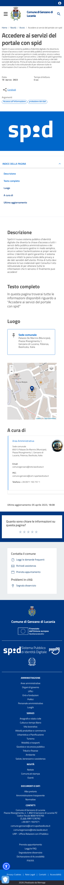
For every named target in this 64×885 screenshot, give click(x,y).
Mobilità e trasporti (30, 742)
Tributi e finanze (30, 750)
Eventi (31, 777)
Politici (30, 699)
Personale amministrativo (30, 703)
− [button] (12, 371)
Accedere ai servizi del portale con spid (45, 27)
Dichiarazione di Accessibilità (30, 856)
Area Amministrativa (23, 441)
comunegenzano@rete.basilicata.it (30, 830)
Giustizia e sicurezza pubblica (31, 746)
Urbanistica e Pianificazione (30, 734)
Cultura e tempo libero (30, 722)
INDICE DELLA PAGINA (14, 164)
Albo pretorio (30, 791)
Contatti (30, 805)
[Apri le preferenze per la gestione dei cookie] (5, 879)
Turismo (30, 738)
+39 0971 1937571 (30, 822)
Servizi (30, 713)
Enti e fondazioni (30, 695)
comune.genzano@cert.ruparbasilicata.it (30, 826)
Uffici (30, 691)
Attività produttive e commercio (30, 730)
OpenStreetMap (50, 418)
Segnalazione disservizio (30, 852)
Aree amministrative (30, 683)
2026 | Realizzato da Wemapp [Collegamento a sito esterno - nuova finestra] (32, 882)
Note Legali (30, 874)
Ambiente (30, 754)
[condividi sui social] (9, 89)
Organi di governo (30, 687)
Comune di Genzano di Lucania (40, 14)
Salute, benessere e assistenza (30, 758)
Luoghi (30, 707)
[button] (59, 3)
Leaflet (38, 418)
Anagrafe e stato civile (30, 718)
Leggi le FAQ (30, 848)
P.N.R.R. (30, 860)
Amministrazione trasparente (30, 795)
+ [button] (12, 367)
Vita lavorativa (30, 726)
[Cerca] (58, 13)
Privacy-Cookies (14, 874)
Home (4, 27)
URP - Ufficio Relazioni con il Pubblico (30, 834)
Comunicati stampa (30, 773)
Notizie (30, 769)
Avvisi (22, 27)
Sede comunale (28, 335)
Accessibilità (55, 874)
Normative (30, 799)
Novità (13, 27)
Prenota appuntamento (30, 844)
